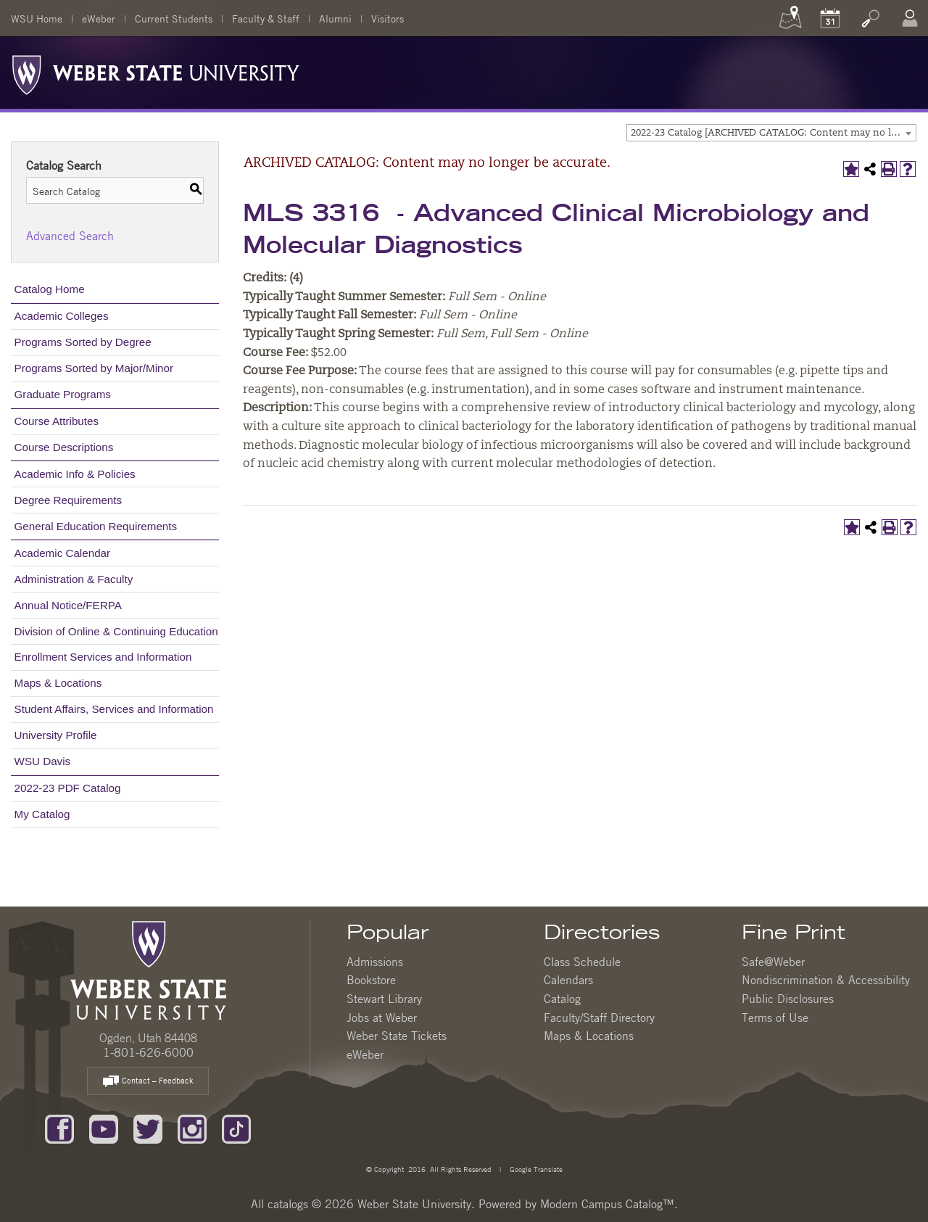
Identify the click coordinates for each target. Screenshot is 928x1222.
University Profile (55, 735)
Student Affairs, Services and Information (114, 709)
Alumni (335, 18)
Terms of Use (775, 1017)
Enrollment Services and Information (103, 657)
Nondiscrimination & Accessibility (826, 980)
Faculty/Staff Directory (599, 1017)
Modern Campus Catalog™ (607, 1204)
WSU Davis (42, 761)
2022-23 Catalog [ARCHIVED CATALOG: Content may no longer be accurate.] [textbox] (773, 133)
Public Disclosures (788, 998)
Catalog (562, 998)
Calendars (568, 980)
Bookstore (371, 980)
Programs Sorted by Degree (83, 342)
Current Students (173, 18)
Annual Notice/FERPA (68, 605)
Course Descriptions (64, 447)
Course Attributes (56, 421)
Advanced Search (70, 235)
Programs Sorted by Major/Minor (93, 368)
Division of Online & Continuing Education (116, 631)
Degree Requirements (68, 500)
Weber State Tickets (397, 1035)
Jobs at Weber (382, 1017)
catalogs (288, 1204)
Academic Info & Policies (75, 474)
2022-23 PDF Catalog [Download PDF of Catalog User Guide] (67, 788)
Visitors (387, 18)
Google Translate (535, 1168)
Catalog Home (49, 289)
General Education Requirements (96, 526)
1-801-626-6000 (148, 1052)
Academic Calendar (62, 553)
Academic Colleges (61, 316)
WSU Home (36, 18)
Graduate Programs (62, 394)
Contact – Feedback (148, 1082)
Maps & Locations (58, 683)
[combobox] (771, 132)
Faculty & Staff (265, 18)
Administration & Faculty (73, 579)
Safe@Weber (773, 961)
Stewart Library (384, 998)
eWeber (98, 18)
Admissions (375, 961)
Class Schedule (582, 961)
